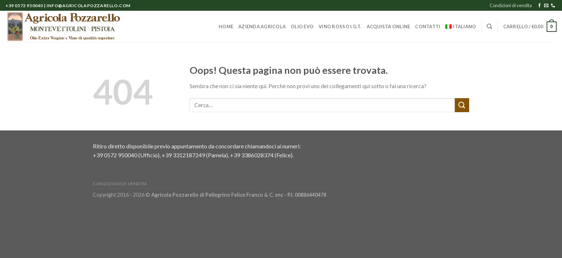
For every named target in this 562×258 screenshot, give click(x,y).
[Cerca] (489, 26)
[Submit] (462, 105)
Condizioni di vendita (511, 5)
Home (226, 26)
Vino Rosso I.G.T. (340, 26)
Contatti (427, 26)
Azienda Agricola (262, 26)
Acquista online (388, 26)
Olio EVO (302, 26)
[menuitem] (460, 26)
